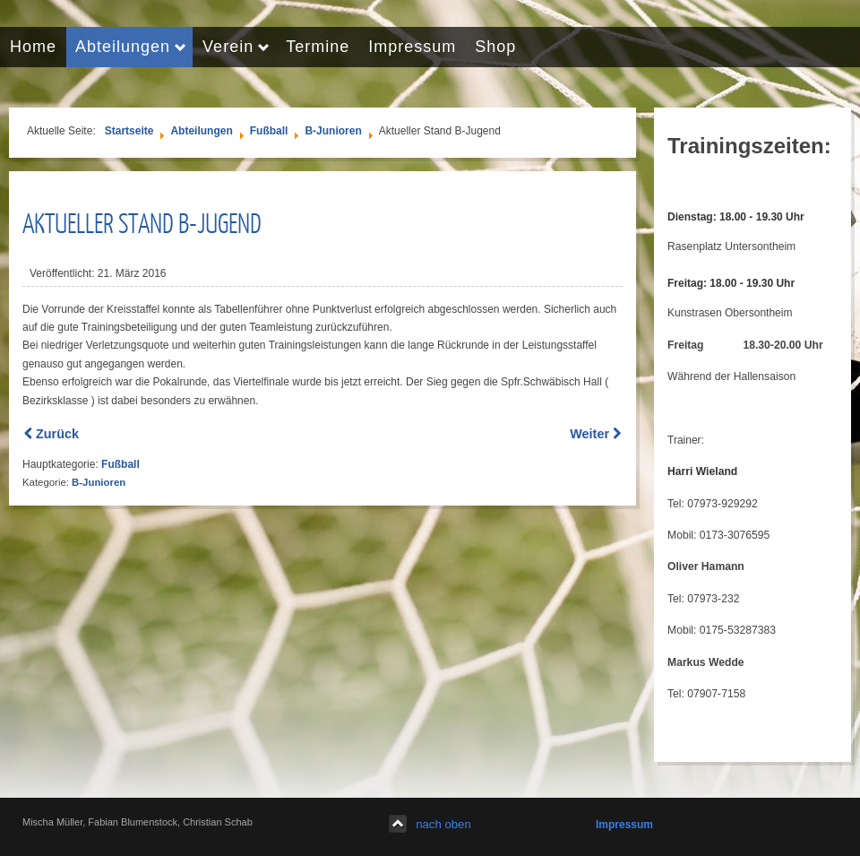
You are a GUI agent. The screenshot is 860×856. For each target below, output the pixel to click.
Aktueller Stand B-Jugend (142, 222)
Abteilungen (201, 131)
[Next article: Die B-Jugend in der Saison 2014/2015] (595, 434)
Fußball (269, 131)
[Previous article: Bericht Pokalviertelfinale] (51, 434)
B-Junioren (333, 131)
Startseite (129, 131)
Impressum (624, 824)
